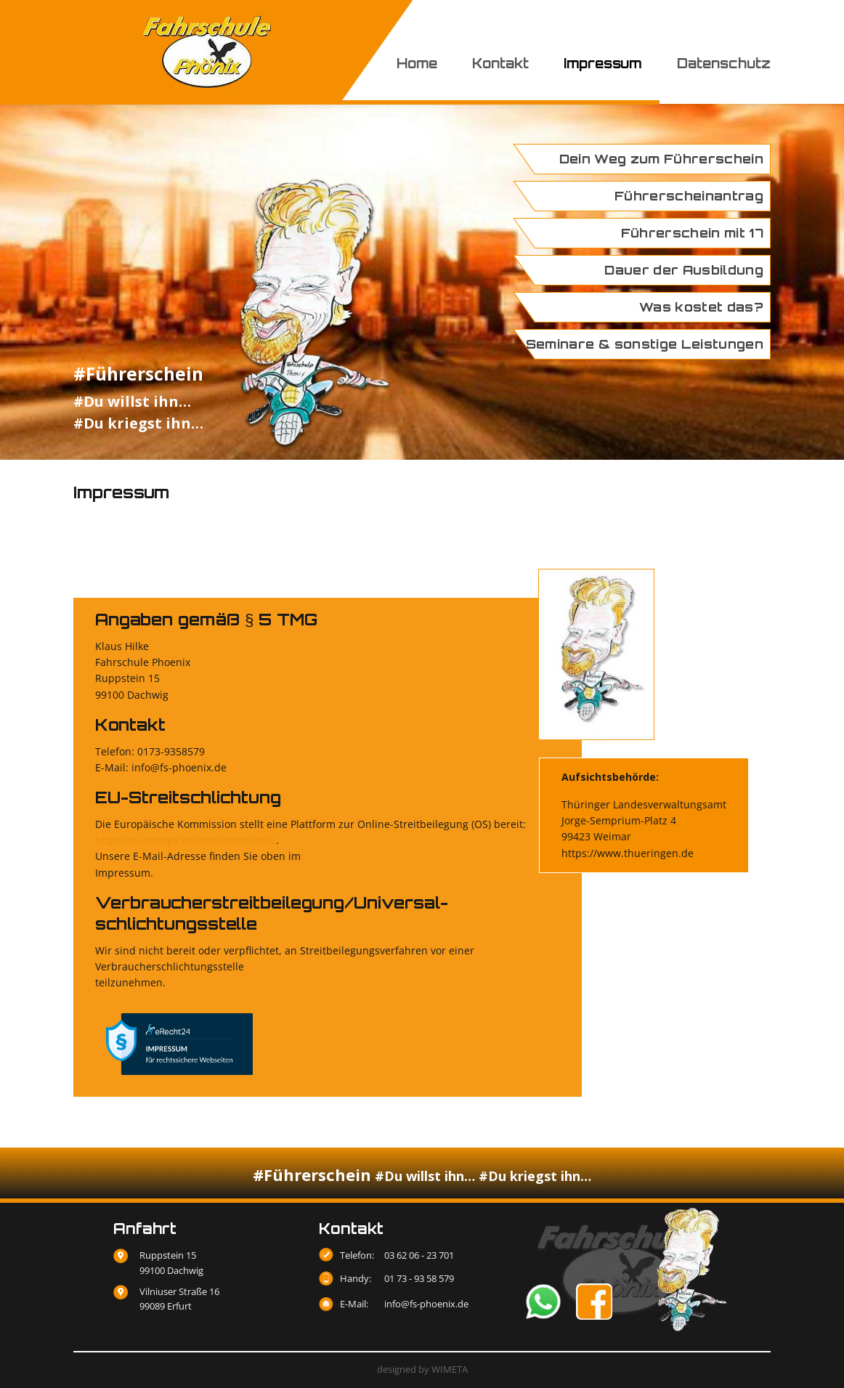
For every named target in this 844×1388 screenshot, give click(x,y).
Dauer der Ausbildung (683, 269)
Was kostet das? (701, 306)
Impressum (603, 63)
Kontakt (500, 63)
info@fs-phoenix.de (426, 1303)
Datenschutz (724, 63)
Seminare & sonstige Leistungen (644, 344)
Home (417, 63)
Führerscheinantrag (688, 195)
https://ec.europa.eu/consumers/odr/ (185, 840)
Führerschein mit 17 (692, 232)
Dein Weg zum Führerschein (661, 158)
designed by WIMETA (422, 1369)
